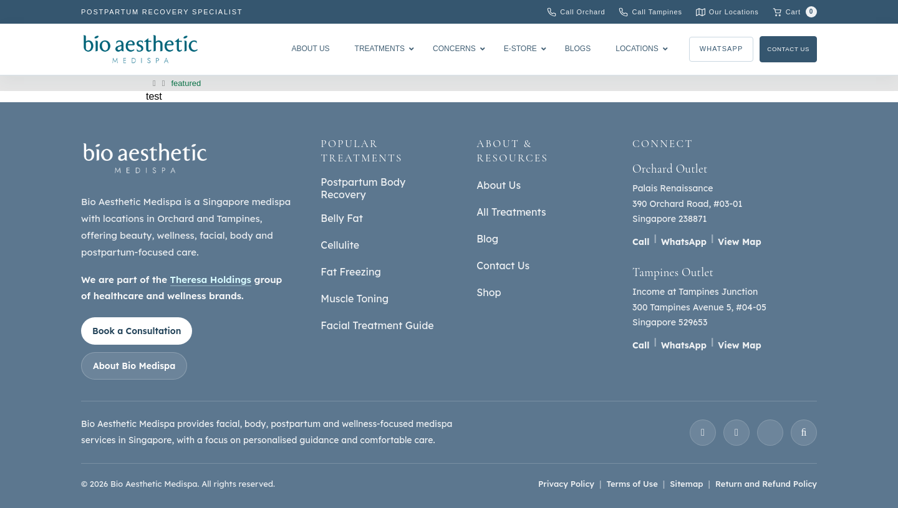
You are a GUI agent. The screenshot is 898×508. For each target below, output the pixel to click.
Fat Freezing (351, 272)
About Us (498, 185)
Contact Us (781, 49)
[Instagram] (703, 432)
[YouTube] (770, 432)
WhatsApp (706, 49)
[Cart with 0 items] (795, 11)
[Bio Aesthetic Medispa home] (145, 158)
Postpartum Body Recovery (363, 188)
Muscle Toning (355, 298)
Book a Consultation (136, 331)
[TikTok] (804, 432)
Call (640, 241)
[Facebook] (736, 432)
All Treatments (511, 212)
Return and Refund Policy (766, 484)
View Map (739, 241)
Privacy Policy (566, 484)
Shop (488, 292)
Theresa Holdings (210, 279)
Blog (487, 238)
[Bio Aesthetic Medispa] (140, 49)
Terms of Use (631, 484)
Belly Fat (342, 218)
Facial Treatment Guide (377, 325)
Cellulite (340, 245)
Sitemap (686, 484)
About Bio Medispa (134, 365)
